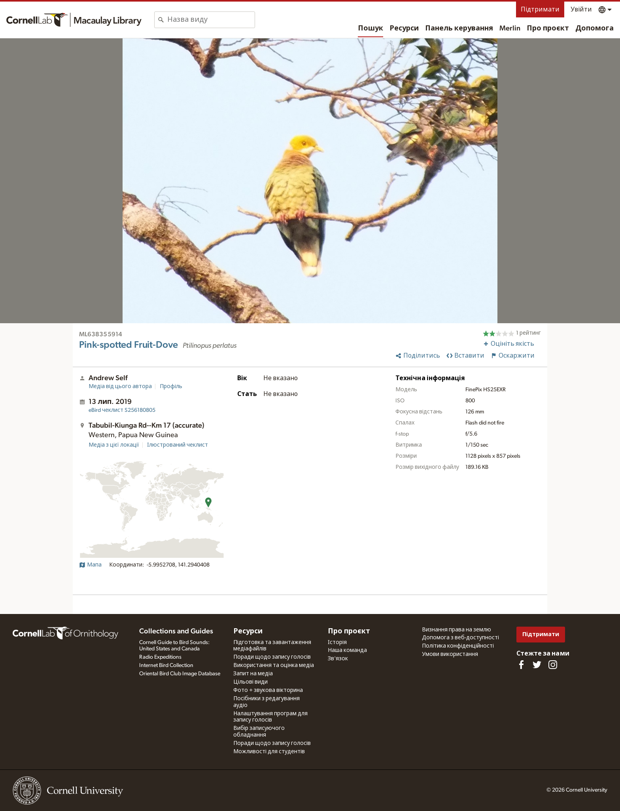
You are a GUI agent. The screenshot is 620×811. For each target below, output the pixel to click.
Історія (337, 642)
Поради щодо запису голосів (272, 657)
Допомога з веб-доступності (460, 637)
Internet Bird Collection (166, 665)
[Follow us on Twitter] (537, 664)
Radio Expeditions (160, 657)
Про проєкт (548, 28)
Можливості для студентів (269, 751)
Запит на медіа (253, 673)
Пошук (370, 28)
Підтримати (540, 9)
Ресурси (404, 28)
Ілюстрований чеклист (177, 445)
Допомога (594, 28)
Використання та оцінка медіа (273, 665)
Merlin (509, 28)
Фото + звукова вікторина (268, 690)
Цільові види (250, 682)
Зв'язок (338, 658)
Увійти (581, 9)
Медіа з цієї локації (114, 445)
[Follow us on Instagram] (553, 664)
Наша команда (347, 650)
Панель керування (459, 28)
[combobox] (211, 20)
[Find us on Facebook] (521, 664)
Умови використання (450, 654)
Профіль (171, 386)
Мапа (90, 565)
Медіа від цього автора (120, 386)
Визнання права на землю (456, 630)
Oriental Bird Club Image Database (179, 673)
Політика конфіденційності (458, 646)
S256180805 (122, 410)
